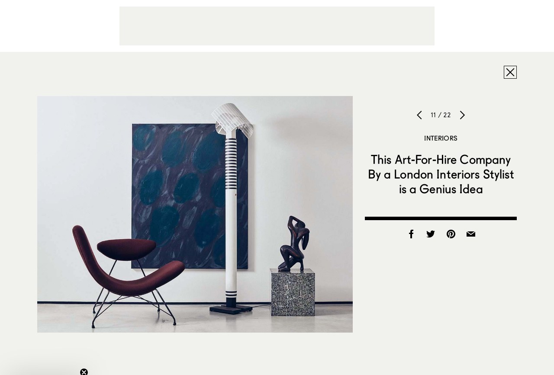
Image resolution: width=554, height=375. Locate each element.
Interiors (440, 138)
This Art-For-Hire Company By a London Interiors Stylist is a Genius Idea (441, 174)
